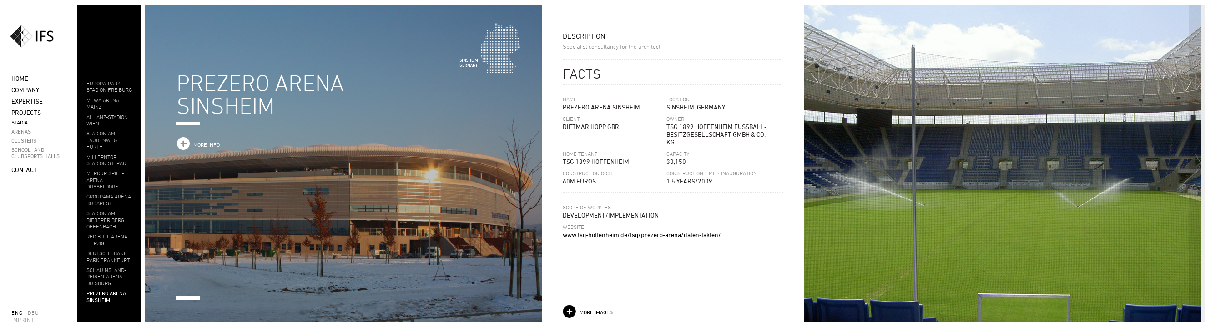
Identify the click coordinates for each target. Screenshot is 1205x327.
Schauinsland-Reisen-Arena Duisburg (106, 276)
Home (19, 78)
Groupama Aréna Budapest (108, 199)
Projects (26, 112)
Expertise (27, 101)
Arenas (21, 131)
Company (25, 90)
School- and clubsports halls (35, 152)
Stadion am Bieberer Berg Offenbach (105, 219)
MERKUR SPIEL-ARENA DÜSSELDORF (105, 179)
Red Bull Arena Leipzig (106, 239)
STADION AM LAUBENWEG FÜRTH (101, 139)
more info (206, 144)
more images (596, 312)
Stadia (19, 122)
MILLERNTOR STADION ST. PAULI (108, 160)
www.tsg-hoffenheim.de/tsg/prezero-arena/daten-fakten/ (642, 234)
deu (33, 312)
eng (17, 312)
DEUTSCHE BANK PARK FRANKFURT (108, 256)
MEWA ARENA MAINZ (102, 103)
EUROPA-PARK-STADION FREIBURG (109, 86)
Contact (24, 169)
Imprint (22, 319)
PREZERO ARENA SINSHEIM (106, 296)
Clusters (23, 140)
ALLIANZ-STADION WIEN (107, 120)
